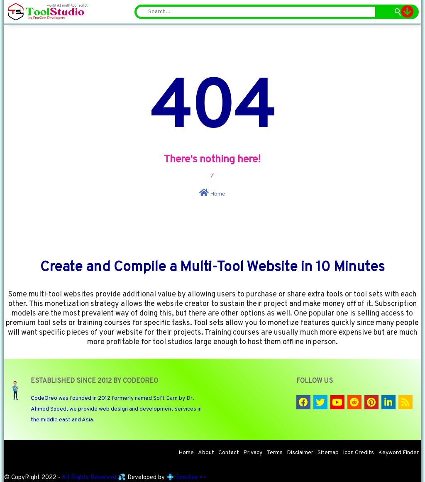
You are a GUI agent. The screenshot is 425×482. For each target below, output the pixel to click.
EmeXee (187, 478)
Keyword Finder (398, 452)
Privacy (252, 452)
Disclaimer (300, 452)
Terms (274, 452)
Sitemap (328, 452)
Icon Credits (358, 452)
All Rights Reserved (89, 478)
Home (212, 193)
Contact (228, 452)
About (206, 452)
